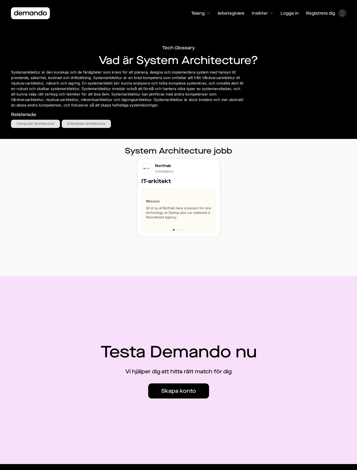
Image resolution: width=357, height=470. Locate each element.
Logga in (290, 13)
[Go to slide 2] (177, 230)
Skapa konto (178, 391)
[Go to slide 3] (180, 230)
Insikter (262, 13)
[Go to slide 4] (183, 230)
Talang (200, 13)
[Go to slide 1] (173, 230)
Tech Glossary (178, 48)
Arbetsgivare (230, 13)
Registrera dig (320, 13)
